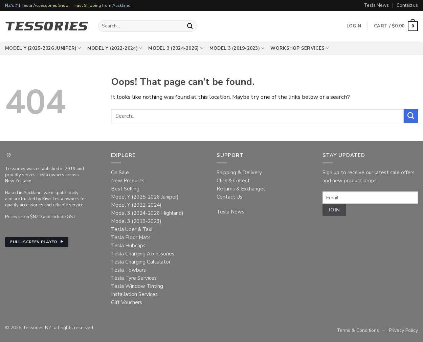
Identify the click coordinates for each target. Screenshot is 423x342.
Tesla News (376, 5)
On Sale (120, 172)
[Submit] (190, 26)
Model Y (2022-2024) (114, 48)
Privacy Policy (403, 330)
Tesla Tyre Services (134, 278)
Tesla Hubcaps (128, 245)
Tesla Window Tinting (137, 286)
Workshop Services (299, 48)
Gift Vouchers (126, 302)
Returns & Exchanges (241, 188)
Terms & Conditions (358, 330)
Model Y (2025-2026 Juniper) (43, 48)
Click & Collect (233, 180)
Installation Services (134, 294)
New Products (127, 180)
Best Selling (125, 188)
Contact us (407, 5)
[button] (396, 26)
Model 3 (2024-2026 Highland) (147, 213)
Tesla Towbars (128, 270)
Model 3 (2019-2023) (237, 48)
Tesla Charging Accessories (142, 253)
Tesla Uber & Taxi (131, 229)
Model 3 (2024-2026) (175, 48)
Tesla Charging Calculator (141, 261)
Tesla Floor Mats (131, 237)
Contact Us (229, 196)
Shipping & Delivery (239, 172)
